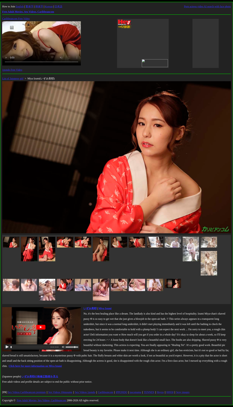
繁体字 (29, 6)
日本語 (58, 6)
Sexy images (182, 392)
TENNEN (149, 392)
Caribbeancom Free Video (16, 18)
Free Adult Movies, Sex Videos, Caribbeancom (41, 400)
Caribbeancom (105, 392)
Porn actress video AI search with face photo (207, 6)
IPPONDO (121, 392)
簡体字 (39, 6)
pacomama (135, 392)
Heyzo (160, 392)
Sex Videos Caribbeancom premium (27, 392)
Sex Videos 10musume (60, 392)
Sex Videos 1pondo (85, 392)
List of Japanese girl (12, 78)
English (20, 6)
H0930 (170, 392)
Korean (49, 6)
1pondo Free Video (12, 69)
